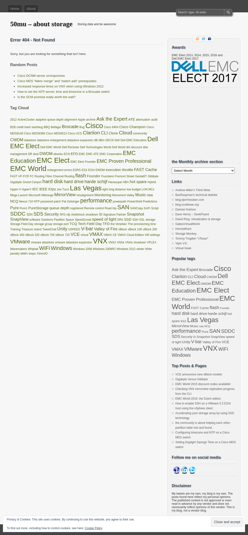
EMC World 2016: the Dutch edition (198, 398)
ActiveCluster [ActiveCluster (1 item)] (26, 119)
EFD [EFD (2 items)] (74, 154)
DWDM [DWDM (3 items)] (46, 153)
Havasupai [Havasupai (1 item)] (115, 182)
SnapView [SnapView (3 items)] (19, 219)
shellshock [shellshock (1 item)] (78, 214)
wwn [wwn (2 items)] (24, 253)
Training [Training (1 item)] (15, 229)
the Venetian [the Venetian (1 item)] (119, 224)
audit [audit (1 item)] (154, 119)
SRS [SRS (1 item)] (120, 219)
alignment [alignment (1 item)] (70, 119)
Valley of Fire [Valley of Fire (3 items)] (105, 229)
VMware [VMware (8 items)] (20, 242)
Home (14, 9)
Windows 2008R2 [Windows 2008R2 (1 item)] (104, 249)
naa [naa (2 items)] (150, 195)
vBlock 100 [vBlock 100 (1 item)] (135, 229)
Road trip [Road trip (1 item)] (110, 208)
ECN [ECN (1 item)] (67, 154)
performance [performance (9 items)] (96, 200)
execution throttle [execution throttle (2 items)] (119, 170)
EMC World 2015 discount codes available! (203, 384)
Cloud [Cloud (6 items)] (125, 132)
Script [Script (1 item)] (155, 208)
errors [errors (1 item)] (68, 170)
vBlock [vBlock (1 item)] (122, 229)
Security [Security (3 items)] (51, 214)
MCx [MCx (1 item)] (151, 189)
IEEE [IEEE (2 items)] (43, 189)
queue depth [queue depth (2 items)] (59, 208)
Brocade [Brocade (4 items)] (70, 126)
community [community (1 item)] (140, 133)
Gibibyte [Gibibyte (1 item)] (153, 176)
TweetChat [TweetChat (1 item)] (49, 229)
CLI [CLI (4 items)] (104, 132)
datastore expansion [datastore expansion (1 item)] (80, 140)
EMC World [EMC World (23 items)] (28, 168)
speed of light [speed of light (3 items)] (104, 219)
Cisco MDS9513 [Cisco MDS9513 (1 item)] (56, 133)
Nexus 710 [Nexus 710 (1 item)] (26, 201)
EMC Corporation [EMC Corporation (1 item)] (111, 154)
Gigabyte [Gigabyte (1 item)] (16, 182)
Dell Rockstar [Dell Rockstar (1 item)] (70, 147)
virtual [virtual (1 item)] (84, 235)
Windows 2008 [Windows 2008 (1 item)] (82, 249)
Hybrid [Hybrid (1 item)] (151, 182)
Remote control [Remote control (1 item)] (94, 208)
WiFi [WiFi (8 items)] (44, 248)
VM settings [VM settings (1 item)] (152, 235)
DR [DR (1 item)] (30, 154)
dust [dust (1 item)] (36, 154)
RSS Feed (197, 38)
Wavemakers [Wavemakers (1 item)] (18, 249)
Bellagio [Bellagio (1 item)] (56, 127)
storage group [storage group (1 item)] (43, 224)
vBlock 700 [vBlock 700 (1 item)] (47, 235)
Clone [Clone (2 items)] (113, 133)
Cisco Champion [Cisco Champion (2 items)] (132, 127)
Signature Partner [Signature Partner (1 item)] (114, 214)
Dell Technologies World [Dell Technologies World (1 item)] (95, 147)
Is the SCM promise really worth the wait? (46, 97)
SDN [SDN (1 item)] (29, 214)
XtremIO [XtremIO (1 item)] (42, 253)
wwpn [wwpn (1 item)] (32, 253)
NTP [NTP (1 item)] (37, 201)
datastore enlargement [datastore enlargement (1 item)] (51, 140)
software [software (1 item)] (34, 219)
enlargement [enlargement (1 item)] (55, 170)
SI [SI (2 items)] (100, 214)
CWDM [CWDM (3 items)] (16, 140)
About (31, 9)
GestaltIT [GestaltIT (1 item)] (141, 176)
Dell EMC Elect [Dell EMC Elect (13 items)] (200, 279)
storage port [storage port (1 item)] (61, 224)
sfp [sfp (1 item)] (68, 214)
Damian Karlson (185, 209)
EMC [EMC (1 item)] (82, 154)
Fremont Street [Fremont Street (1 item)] (124, 176)
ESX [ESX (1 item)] (84, 170)
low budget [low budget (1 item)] (134, 189)
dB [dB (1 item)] (96, 140)
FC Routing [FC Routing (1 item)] (37, 176)
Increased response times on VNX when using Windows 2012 (60, 86)
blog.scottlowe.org (187, 204)
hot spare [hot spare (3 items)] (138, 181)
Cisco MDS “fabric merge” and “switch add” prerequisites (57, 81)
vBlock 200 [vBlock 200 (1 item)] (150, 229)
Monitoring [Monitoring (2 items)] (102, 195)
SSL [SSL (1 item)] (142, 219)
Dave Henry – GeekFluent (192, 214)
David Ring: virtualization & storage (198, 219)
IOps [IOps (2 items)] (52, 189)
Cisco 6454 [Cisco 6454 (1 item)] (111, 127)
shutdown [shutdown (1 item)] (91, 214)
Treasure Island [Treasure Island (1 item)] (32, 229)
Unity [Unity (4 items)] (62, 228)
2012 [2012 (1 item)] (13, 119)
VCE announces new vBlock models (198, 374)
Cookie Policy (93, 528)
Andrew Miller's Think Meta (192, 190)
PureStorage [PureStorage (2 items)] (38, 208)
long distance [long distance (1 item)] (117, 189)
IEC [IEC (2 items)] (35, 189)
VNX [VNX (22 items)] (100, 241)
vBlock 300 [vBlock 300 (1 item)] (17, 235)
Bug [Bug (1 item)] (82, 127)
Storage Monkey (185, 233)
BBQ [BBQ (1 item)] (47, 127)
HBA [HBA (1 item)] (126, 182)
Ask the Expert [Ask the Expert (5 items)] (111, 119)
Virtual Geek (183, 248)
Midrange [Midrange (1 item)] (47, 195)
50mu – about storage (41, 24)
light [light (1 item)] (105, 189)
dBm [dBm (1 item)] (102, 140)
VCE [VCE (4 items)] (75, 234)
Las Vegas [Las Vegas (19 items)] (86, 188)
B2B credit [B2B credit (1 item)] (16, 127)
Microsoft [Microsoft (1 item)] (34, 195)
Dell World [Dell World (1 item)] (118, 147)
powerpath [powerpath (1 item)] (119, 201)
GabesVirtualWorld (187, 224)
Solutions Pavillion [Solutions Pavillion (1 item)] (53, 219)
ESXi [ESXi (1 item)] (91, 170)
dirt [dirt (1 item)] (128, 147)
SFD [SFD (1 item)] (63, 214)
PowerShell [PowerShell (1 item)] (134, 201)
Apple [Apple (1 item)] (81, 119)
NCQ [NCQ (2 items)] (14, 201)
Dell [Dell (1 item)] (117, 140)
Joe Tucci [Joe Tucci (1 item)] (63, 189)
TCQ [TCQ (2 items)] (73, 224)
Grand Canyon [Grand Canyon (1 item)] (32, 182)
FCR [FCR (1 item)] (26, 176)
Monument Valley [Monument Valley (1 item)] (123, 195)
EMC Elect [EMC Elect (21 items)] (53, 160)
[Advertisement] (208, 123)
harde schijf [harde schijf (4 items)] (96, 181)
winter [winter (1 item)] (140, 249)
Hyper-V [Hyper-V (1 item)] (15, 189)
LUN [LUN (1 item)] (144, 189)
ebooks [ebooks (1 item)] (58, 154)
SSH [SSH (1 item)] (135, 219)
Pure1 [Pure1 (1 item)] (23, 208)
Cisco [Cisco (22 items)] (94, 126)
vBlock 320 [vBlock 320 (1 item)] (32, 235)
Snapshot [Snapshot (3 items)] (135, 214)
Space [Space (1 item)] (70, 219)
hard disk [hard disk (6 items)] (52, 181)
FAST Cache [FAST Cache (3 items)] (145, 169)
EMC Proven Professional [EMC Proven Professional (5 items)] (124, 161)
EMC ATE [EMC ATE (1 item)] (92, 154)
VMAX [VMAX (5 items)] (96, 234)
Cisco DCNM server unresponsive (41, 76)
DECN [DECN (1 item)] (109, 140)
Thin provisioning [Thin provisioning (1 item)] (139, 224)
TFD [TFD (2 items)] (106, 224)
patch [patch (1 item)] (57, 201)
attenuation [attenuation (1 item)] (143, 119)
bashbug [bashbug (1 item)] (37, 127)
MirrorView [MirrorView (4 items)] (65, 194)
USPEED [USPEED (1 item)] (74, 229)
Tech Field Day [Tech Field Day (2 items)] (90, 224)
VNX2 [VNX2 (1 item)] (112, 242)
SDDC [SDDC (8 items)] (18, 214)
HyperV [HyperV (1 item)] (26, 189)
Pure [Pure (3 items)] (14, 208)
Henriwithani (183, 229)
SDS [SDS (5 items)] (38, 214)
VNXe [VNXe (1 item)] (120, 242)
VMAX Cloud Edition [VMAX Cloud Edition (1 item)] (131, 235)
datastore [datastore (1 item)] (30, 140)
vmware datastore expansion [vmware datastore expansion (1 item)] (73, 242)
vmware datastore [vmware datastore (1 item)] (42, 242)
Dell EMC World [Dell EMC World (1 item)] (50, 147)
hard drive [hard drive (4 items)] (74, 181)
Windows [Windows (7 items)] (61, 248)
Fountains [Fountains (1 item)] (107, 176)
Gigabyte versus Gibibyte (191, 379)
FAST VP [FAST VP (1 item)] (16, 176)
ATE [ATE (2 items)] (131, 119)
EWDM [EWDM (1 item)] (100, 170)
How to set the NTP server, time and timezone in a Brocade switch (63, 91)
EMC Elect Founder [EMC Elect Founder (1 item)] (83, 161)
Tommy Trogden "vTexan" (191, 238)
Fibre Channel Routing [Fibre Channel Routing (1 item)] (59, 176)
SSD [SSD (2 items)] (128, 219)
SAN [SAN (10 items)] (123, 207)
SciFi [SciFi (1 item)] (147, 208)
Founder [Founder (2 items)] (93, 176)
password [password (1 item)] (46, 201)
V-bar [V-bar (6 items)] (87, 228)
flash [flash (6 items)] (80, 175)
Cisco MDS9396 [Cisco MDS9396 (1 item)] (34, 133)
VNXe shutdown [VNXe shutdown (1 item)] (135, 242)
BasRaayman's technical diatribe (196, 195)
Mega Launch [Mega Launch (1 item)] (19, 195)
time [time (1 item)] (153, 224)
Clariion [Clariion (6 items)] (91, 132)
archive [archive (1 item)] (91, 119)
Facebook (210, 38)
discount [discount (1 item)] (136, 147)
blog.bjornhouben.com (189, 200)
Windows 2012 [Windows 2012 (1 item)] (126, 249)
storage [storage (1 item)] (150, 219)
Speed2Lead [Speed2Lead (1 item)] (83, 219)
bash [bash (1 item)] (27, 127)
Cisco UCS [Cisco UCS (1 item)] (75, 133)
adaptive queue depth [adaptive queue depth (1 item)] (49, 119)
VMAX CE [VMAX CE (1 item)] (110, 235)
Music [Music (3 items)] (140, 195)
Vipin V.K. (181, 243)
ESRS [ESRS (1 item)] (77, 170)
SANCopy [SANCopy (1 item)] (136, 208)
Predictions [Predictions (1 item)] (150, 201)
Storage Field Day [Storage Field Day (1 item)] (21, 224)
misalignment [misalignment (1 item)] (85, 195)
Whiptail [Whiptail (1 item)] (33, 249)
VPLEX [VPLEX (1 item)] (151, 242)
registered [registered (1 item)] (76, 208)
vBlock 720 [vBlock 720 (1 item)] (62, 235)
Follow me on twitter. (204, 38)
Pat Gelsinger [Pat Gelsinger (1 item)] (70, 201)
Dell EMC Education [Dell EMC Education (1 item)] (133, 140)
